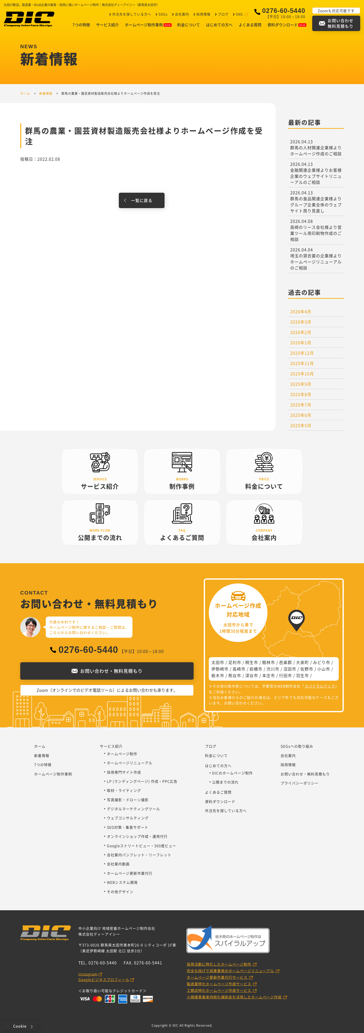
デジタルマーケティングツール (133, 808)
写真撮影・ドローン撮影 (128, 799)
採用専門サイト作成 (124, 772)
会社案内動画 (118, 863)
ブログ (222, 14)
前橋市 (255, 669)
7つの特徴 (81, 25)
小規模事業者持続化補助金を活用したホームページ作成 (235, 996)
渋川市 (272, 669)
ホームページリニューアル (129, 762)
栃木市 (217, 675)
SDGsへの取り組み (297, 746)
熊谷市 (234, 675)
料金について (188, 25)
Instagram (88, 973)
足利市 (234, 662)
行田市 (285, 675)
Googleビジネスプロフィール (103, 979)
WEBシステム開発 (122, 882)
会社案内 (181, 14)
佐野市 (306, 669)
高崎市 (239, 669)
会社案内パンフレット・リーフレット (139, 854)
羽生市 (302, 675)
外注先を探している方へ (131, 14)
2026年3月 (300, 322)
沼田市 (289, 669)
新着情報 (41, 755)
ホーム (40, 746)
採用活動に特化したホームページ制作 (219, 964)
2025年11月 (302, 363)
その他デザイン (120, 891)
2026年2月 (300, 332)
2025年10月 (302, 374)
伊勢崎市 (220, 669)
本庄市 (268, 675)
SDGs (162, 14)
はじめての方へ (219, 25)
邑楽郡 (285, 662)
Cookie (20, 1025)
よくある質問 (250, 25)
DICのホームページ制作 (232, 772)
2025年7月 (300, 405)
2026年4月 (300, 311)
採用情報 (203, 14)
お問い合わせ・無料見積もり (305, 773)
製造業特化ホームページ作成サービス (219, 983)
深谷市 (251, 675)
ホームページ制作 (122, 753)
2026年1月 (300, 342)
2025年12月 (302, 353)
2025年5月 (300, 425)
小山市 (323, 669)
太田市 (217, 662)
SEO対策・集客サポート (127, 827)
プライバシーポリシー (299, 782)
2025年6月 (300, 415)
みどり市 (321, 662)
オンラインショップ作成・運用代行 (137, 836)
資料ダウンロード (286, 25)
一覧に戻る (141, 200)
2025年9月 (300, 384)
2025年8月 (300, 394)
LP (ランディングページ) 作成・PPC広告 (142, 781)
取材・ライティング (124, 790)
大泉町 (302, 662)
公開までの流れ (225, 781)
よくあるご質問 (218, 792)
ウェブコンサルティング (128, 817)
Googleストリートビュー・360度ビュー (141, 845)
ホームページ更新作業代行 (129, 873)
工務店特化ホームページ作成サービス (219, 990)
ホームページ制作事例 (148, 25)
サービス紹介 (107, 25)
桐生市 (251, 662)
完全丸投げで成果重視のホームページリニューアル (231, 970)
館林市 (268, 662)
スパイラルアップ (320, 685)
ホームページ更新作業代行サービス (217, 977)
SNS (239, 14)
